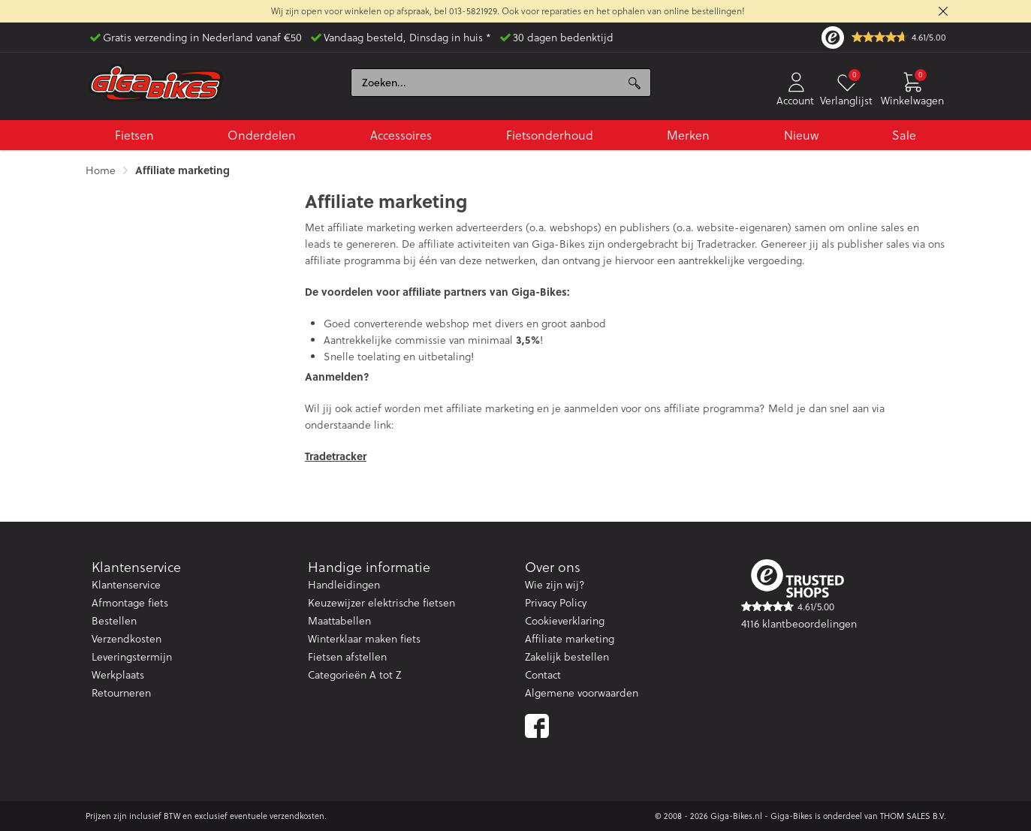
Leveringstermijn (132, 656)
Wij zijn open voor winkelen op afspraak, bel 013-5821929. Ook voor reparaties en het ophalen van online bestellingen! (508, 11)
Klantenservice (126, 584)
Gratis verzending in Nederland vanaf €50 (202, 37)
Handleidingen (344, 584)
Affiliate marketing (569, 638)
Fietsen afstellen (347, 656)
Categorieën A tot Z (354, 674)
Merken (688, 135)
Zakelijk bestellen (567, 656)
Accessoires (401, 135)
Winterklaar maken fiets (364, 638)
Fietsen (134, 135)
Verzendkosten (126, 638)
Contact (543, 674)
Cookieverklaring (564, 620)
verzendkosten (297, 816)
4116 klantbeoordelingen (799, 623)
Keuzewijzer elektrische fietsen (381, 602)
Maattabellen (339, 620)
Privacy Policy (555, 602)
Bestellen (114, 620)
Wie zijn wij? (555, 584)
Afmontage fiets (130, 602)
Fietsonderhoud (549, 135)
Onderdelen (262, 135)
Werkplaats (118, 674)
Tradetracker (335, 456)
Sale (904, 135)
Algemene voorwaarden (581, 692)
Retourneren (121, 692)
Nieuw (801, 135)
